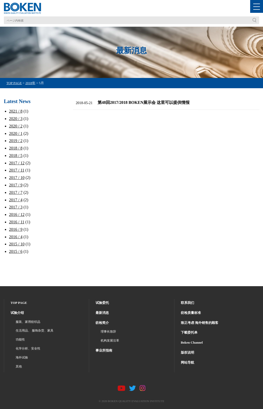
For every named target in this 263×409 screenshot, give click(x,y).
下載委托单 (189, 332)
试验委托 (102, 303)
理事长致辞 (108, 331)
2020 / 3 (15, 118)
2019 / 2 (15, 140)
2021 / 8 (15, 111)
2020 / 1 (15, 133)
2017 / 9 (15, 185)
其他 (19, 366)
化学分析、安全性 (28, 348)
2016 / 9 (15, 229)
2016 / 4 (15, 237)
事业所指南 (104, 350)
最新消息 (102, 313)
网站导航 (187, 362)
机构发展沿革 (110, 340)
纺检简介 (102, 323)
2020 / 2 (15, 126)
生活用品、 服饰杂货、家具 (34, 330)
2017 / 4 (15, 200)
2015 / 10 (16, 244)
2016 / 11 (16, 222)
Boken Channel (192, 342)
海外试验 (22, 357)
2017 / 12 (16, 163)
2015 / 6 (15, 251)
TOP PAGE (19, 303)
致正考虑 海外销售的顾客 (199, 323)
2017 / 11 (16, 170)
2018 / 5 (15, 155)
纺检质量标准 (191, 313)
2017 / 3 (15, 207)
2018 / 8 (15, 148)
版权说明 (187, 352)
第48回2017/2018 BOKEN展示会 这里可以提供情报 (144, 102)
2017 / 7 (15, 192)
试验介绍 (17, 313)
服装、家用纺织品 (28, 322)
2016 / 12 (16, 214)
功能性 (20, 339)
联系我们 (187, 303)
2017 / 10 (16, 177)
